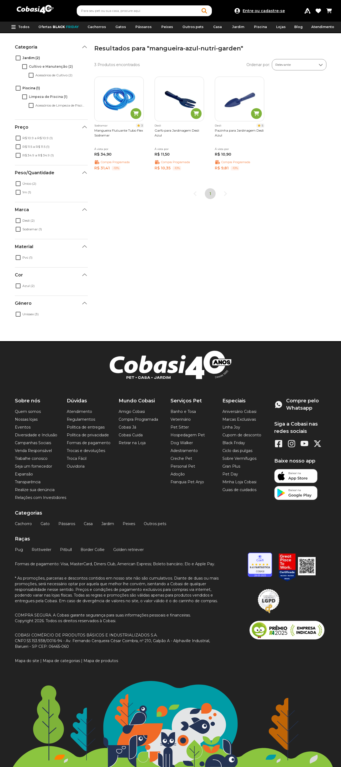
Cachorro (23, 523)
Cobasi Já (127, 427)
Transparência (28, 482)
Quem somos (28, 411)
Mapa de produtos (100, 660)
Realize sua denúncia (35, 489)
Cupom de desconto (241, 435)
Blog (298, 27)
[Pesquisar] (131, 11)
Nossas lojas (26, 419)
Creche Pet (181, 458)
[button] (20, 27)
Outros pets (155, 523)
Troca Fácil (76, 458)
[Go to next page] (225, 193)
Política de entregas (86, 427)
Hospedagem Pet (187, 435)
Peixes (129, 523)
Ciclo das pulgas (237, 450)
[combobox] (144, 10)
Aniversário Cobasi (239, 411)
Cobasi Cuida (131, 435)
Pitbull (66, 549)
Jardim (107, 523)
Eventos (23, 427)
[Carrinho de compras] (329, 11)
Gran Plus (231, 466)
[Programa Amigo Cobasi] (307, 11)
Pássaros (66, 523)
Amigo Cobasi (132, 411)
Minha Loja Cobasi (239, 482)
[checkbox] (18, 58)
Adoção (177, 474)
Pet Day (230, 474)
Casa (88, 523)
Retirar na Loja (132, 442)
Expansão (24, 474)
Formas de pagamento (89, 442)
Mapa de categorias (61, 660)
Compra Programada (138, 419)
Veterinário (180, 419)
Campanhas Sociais (33, 442)
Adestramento (184, 450)
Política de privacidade (88, 435)
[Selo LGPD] (268, 613)
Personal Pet (182, 466)
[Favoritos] (318, 11)
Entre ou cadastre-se (264, 10)
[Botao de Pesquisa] (204, 10)
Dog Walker (181, 442)
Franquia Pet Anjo (187, 482)
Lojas (281, 27)
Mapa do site (27, 660)
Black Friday (233, 442)
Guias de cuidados (239, 489)
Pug (19, 549)
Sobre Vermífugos (239, 458)
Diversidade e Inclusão (36, 435)
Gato (45, 523)
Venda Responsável (33, 450)
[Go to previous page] (195, 193)
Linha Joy (231, 427)
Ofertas (58, 27)
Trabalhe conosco (31, 458)
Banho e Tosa (183, 411)
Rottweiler (41, 549)
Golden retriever (128, 549)
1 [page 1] (210, 193)
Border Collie (93, 549)
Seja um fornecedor (33, 466)
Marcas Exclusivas (239, 419)
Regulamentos (81, 419)
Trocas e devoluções (86, 450)
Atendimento (322, 27)
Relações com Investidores (40, 497)
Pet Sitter (179, 427)
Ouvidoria (76, 466)
